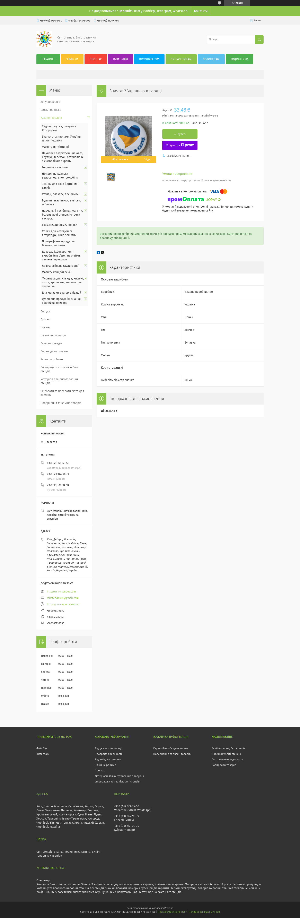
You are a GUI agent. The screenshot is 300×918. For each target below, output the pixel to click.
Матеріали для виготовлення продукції (119, 776)
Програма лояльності (108, 753)
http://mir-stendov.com (61, 591)
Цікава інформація (53, 335)
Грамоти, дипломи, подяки (59, 225)
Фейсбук (41, 748)
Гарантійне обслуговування (170, 748)
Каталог (47, 59)
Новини (46, 327)
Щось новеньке (51, 110)
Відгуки (45, 311)
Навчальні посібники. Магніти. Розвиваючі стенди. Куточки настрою (62, 214)
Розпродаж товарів (224, 765)
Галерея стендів (51, 343)
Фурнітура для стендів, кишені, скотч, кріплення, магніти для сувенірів (63, 282)
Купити (182, 134)
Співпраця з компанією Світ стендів (59, 369)
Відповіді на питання (55, 351)
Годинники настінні (55, 167)
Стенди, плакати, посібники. (60, 194)
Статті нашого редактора (227, 759)
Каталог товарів (51, 118)
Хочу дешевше (50, 102)
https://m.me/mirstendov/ (63, 604)
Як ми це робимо (52, 359)
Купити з (181, 145)
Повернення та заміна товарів (61, 403)
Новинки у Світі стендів (226, 753)
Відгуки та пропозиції (108, 748)
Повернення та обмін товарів (172, 753)
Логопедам (211, 59)
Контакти (201, 11)
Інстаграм (42, 753)
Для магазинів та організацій (61, 292)
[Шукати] (259, 39)
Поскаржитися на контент (172, 911)
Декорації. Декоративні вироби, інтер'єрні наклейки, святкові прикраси (61, 255)
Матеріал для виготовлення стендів (59, 381)
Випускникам (181, 59)
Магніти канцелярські (56, 272)
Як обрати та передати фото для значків (62, 393)
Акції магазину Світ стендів (228, 748)
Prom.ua (168, 908)
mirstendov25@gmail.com (63, 597)
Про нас (96, 59)
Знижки (72, 59)
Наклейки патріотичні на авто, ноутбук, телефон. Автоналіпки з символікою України (62, 157)
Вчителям (120, 59)
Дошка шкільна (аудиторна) (60, 266)
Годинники (239, 59)
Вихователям (149, 59)
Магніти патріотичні (55, 147)
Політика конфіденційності (204, 911)
